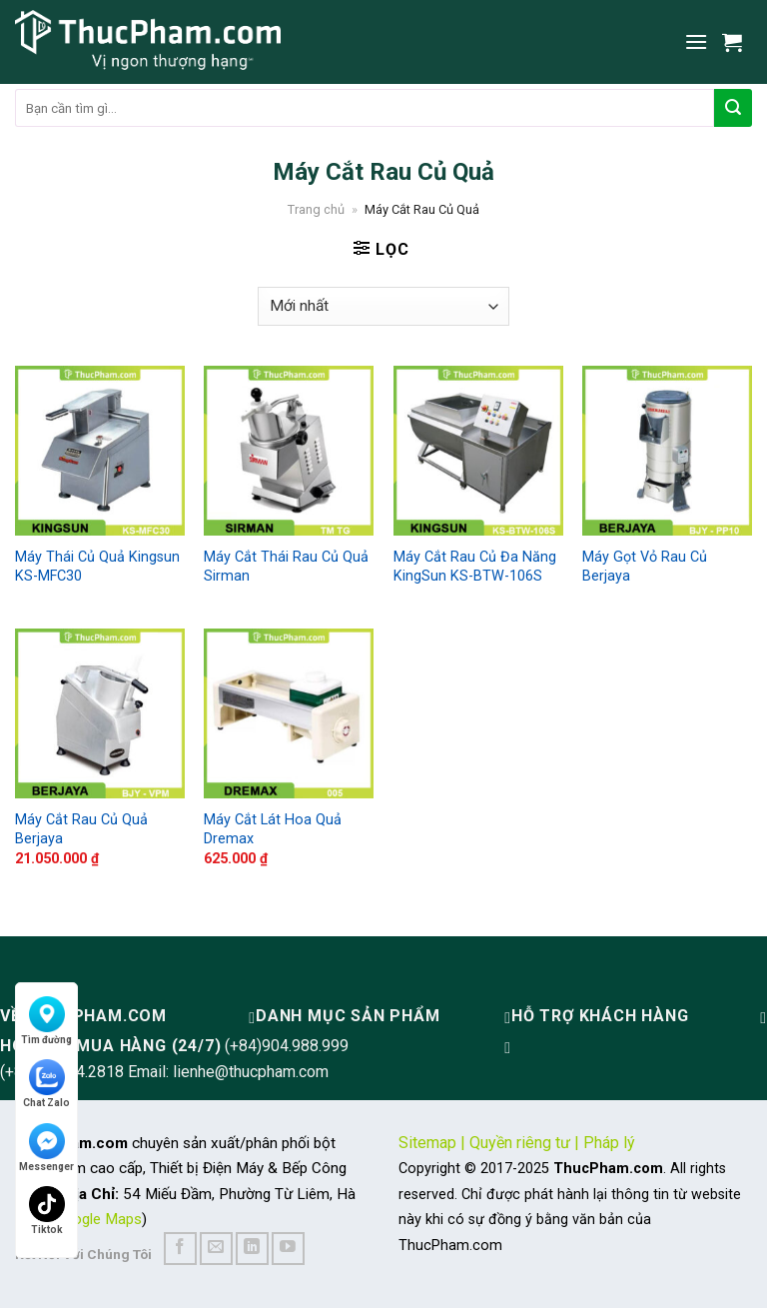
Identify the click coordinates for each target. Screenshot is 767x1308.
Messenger (46, 1147)
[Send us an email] (216, 1248)
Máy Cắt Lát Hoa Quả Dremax (273, 829)
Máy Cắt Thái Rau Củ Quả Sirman (286, 567)
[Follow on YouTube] (288, 1248)
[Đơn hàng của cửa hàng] (383, 306)
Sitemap (427, 1142)
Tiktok (47, 1210)
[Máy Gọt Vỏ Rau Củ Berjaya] (667, 451)
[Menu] (696, 41)
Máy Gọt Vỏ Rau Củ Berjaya (644, 567)
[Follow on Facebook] (180, 1248)
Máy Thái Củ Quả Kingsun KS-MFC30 (97, 567)
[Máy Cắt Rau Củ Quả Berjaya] (100, 713)
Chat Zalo (46, 1083)
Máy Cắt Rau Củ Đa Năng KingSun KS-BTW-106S (474, 567)
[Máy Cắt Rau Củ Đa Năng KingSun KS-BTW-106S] (478, 451)
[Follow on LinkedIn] (252, 1248)
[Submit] (733, 108)
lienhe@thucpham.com (251, 1071)
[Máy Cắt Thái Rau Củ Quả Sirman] (289, 451)
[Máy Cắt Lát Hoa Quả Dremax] (289, 713)
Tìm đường (46, 1020)
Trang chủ (316, 209)
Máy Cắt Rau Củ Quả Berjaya (81, 829)
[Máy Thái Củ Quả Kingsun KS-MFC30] (100, 451)
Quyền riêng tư (519, 1142)
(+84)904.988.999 (287, 1045)
